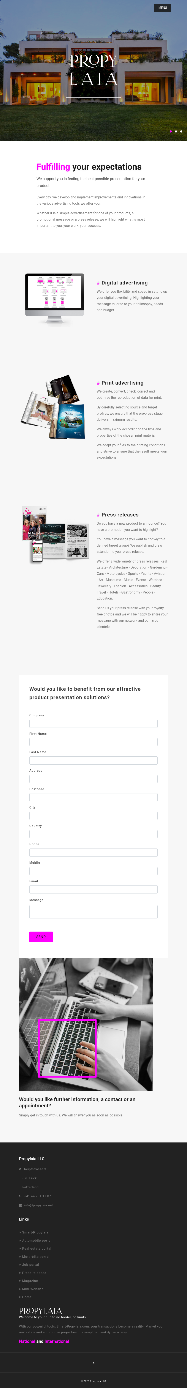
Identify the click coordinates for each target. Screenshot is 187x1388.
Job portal (29, 1265)
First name (38, 734)
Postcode (36, 789)
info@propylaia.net (38, 1205)
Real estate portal (35, 1248)
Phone (34, 844)
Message (36, 900)
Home (25, 1297)
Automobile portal (35, 1241)
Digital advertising (122, 283)
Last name (37, 752)
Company (36, 715)
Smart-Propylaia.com (73, 1326)
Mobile (34, 863)
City (32, 807)
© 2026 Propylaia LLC (93, 1381)
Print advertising (120, 383)
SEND (41, 937)
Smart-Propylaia (33, 1232)
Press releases (118, 515)
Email (33, 881)
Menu (162, 7)
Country (35, 826)
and (39, 1341)
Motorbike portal (34, 1257)
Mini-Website (31, 1289)
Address (35, 771)
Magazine (28, 1281)
